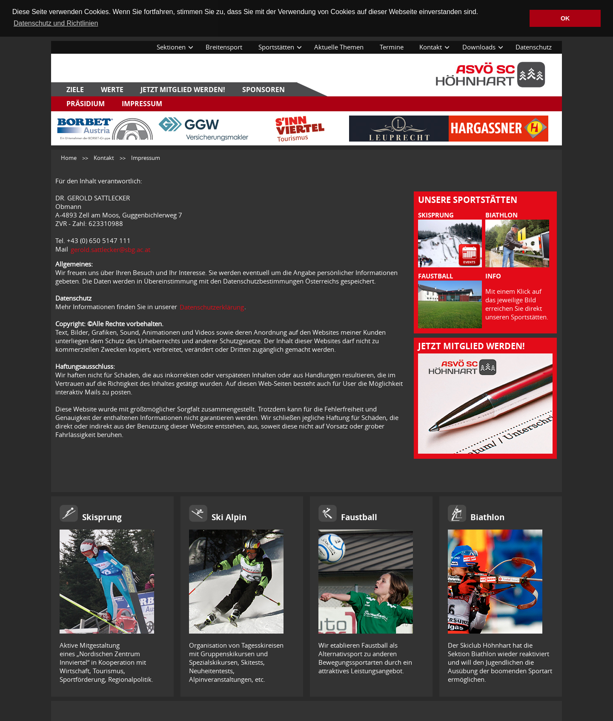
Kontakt (430, 46)
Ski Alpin (229, 516)
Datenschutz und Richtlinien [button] (56, 23)
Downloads (479, 46)
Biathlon (487, 516)
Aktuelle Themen (339, 46)
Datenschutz (534, 46)
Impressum (142, 103)
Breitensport (224, 46)
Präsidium (85, 103)
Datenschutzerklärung (212, 306)
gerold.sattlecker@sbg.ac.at (110, 249)
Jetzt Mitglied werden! (182, 89)
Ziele (75, 89)
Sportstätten (276, 46)
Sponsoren (263, 89)
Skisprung (102, 516)
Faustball (359, 516)
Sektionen (171, 46)
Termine (392, 46)
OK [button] (565, 18)
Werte (112, 89)
